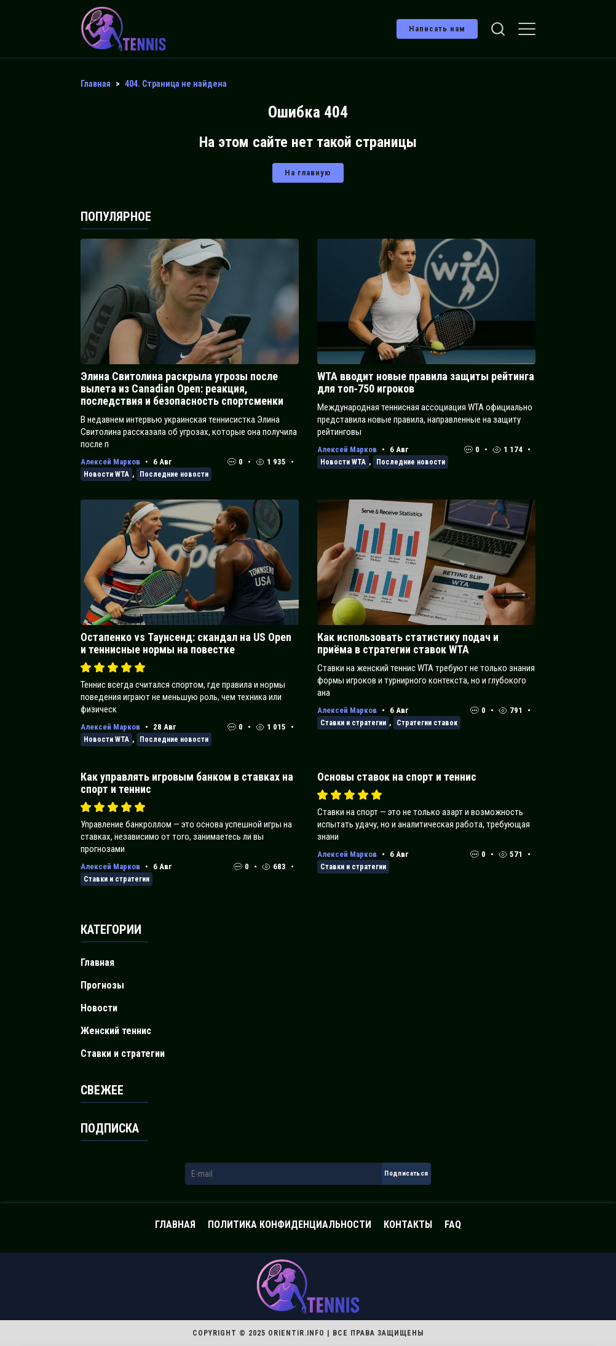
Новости (99, 1008)
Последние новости (174, 474)
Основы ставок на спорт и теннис (396, 776)
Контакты (408, 1224)
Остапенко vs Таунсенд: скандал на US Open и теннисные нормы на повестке (186, 643)
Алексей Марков (110, 461)
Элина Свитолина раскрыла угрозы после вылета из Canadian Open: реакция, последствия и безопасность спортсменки (182, 388)
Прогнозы (102, 985)
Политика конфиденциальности (289, 1224)
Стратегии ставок (427, 723)
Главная (97, 962)
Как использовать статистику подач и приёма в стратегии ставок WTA (408, 643)
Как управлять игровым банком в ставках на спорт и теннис (187, 782)
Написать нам (437, 28)
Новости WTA (106, 474)
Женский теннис (116, 1031)
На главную (308, 172)
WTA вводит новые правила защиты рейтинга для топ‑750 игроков (425, 382)
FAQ (452, 1224)
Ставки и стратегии (353, 723)
